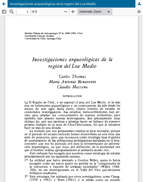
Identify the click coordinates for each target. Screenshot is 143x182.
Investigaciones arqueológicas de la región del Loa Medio (53, 4)
